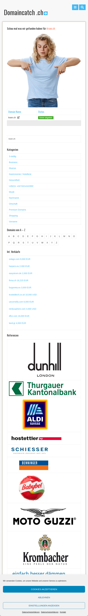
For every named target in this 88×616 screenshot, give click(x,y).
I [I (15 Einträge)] (46, 236)
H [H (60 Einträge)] (42, 236)
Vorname (13, 221)
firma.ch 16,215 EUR (18, 280)
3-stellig (12, 156)
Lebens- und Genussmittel (21, 186)
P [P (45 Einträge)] (9, 242)
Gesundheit (14, 180)
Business (13, 162)
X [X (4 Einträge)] (47, 242)
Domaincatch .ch (26, 12)
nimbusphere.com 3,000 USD (22, 309)
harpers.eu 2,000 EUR (19, 266)
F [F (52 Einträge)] (32, 236)
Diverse (12, 168)
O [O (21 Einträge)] (74, 236)
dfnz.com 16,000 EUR (19, 316)
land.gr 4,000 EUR (17, 323)
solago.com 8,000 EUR (19, 259)
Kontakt (63, 612)
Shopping (13, 215)
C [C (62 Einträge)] (18, 236)
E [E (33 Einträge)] (28, 236)
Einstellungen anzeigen (44, 605)
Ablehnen (44, 597)
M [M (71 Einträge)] (64, 236)
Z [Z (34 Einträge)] (56, 242)
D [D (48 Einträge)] (23, 236)
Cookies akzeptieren (44, 589)
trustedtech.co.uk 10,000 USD (23, 294)
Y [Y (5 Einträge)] (52, 242)
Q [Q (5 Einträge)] (14, 242)
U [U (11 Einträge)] (32, 242)
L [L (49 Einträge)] (59, 236)
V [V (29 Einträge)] (37, 242)
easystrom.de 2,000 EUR (20, 273)
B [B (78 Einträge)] (13, 236)
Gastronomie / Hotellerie (20, 174)
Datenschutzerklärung (30, 612)
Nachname (14, 198)
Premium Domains (17, 210)
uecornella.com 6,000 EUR (21, 302)
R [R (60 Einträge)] (18, 242)
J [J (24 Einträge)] (50, 236)
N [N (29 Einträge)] (69, 236)
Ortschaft (13, 204)
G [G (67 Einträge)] (37, 236)
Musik (11, 192)
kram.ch (12, 117)
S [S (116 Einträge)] (23, 242)
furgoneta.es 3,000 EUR (20, 287)
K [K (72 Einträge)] (55, 236)
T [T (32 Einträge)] (28, 242)
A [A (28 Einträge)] (9, 236)
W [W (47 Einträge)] (42, 242)
